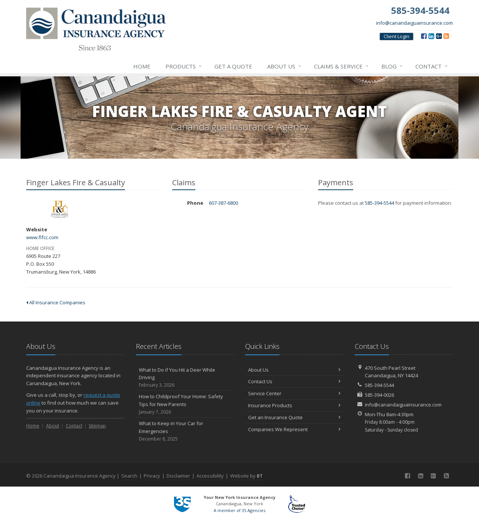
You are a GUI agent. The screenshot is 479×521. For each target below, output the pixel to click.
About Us (284, 66)
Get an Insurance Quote (294, 417)
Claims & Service (341, 66)
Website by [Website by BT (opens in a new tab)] (246, 475)
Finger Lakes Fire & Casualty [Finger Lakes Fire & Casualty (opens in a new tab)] (59, 209)
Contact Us (294, 381)
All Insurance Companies (55, 302)
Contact (431, 66)
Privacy (152, 475)
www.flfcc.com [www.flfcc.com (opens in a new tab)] (42, 237)
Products (183, 66)
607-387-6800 (223, 202)
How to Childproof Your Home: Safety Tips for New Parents (185, 404)
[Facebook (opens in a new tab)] (424, 35)
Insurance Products (294, 405)
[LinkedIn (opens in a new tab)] (431, 35)
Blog (392, 66)
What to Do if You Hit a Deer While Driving (185, 377)
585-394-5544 (379, 202)
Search (129, 475)
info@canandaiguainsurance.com (414, 22)
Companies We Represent (294, 429)
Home (141, 66)
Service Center (294, 393)
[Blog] (446, 35)
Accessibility (210, 475)
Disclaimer (178, 475)
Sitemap (97, 426)
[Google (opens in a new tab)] (439, 35)
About (52, 426)
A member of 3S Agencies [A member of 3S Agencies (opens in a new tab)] (239, 510)
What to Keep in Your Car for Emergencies (185, 431)
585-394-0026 (379, 394)
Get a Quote (233, 66)
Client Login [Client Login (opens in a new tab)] (396, 36)
